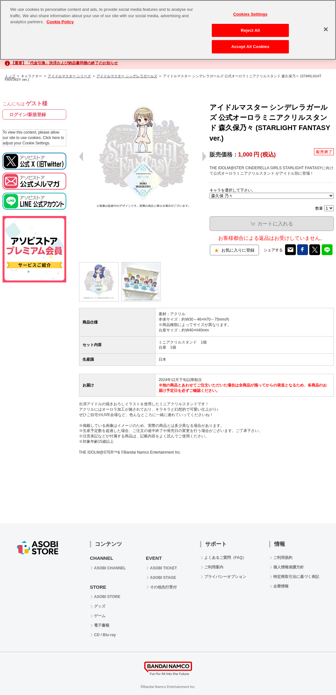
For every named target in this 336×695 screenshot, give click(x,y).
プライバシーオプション (225, 576)
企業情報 (281, 586)
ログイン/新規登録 (27, 114)
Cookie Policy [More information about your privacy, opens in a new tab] (60, 21)
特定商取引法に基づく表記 (296, 576)
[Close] (326, 29)
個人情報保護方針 (288, 567)
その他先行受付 (163, 587)
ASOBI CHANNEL (110, 568)
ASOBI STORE (107, 596)
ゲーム (99, 616)
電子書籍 (101, 625)
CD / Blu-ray (105, 635)
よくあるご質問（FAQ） (225, 557)
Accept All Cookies (250, 46)
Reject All (250, 30)
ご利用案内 (213, 567)
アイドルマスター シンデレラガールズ (127, 76)
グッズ (99, 606)
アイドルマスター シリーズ (69, 76)
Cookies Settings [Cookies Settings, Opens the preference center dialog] (250, 14)
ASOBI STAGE (163, 577)
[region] (168, 30)
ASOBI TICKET (163, 568)
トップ (10, 76)
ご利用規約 (282, 557)
